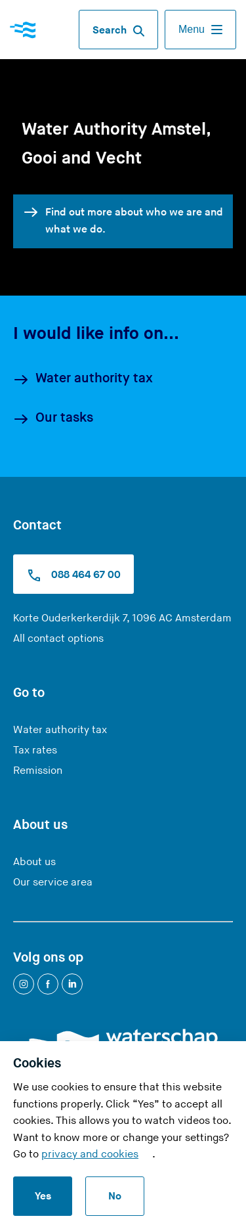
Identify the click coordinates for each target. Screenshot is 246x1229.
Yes (43, 1196)
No (114, 1196)
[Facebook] (47, 983)
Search (118, 31)
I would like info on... (96, 333)
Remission (37, 771)
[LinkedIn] (72, 983)
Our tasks (53, 418)
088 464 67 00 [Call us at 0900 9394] (73, 575)
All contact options (58, 639)
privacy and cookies (89, 1154)
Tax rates (35, 750)
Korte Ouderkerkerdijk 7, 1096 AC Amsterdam (122, 618)
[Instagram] (23, 983)
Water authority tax (83, 379)
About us (34, 862)
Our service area (52, 882)
